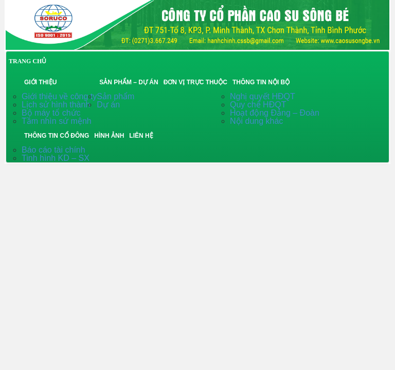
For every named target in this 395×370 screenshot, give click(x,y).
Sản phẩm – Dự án (128, 82)
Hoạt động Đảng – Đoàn (274, 112)
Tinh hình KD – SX (55, 158)
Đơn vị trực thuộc (195, 82)
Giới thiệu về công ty (59, 96)
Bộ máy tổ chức (51, 112)
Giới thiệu (40, 82)
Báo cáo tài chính (53, 149)
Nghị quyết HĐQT (262, 96)
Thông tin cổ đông (56, 135)
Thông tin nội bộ (261, 82)
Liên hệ (141, 135)
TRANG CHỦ (27, 61)
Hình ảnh (109, 135)
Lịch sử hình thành (56, 104)
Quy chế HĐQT (258, 104)
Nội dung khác (256, 121)
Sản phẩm (115, 96)
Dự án (108, 104)
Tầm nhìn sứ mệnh (57, 121)
